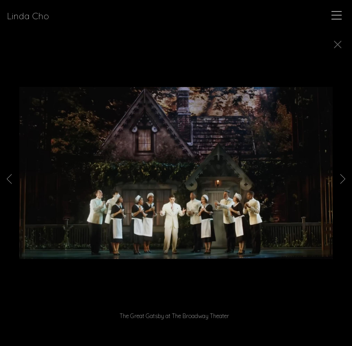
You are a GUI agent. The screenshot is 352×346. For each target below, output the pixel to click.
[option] (176, 184)
